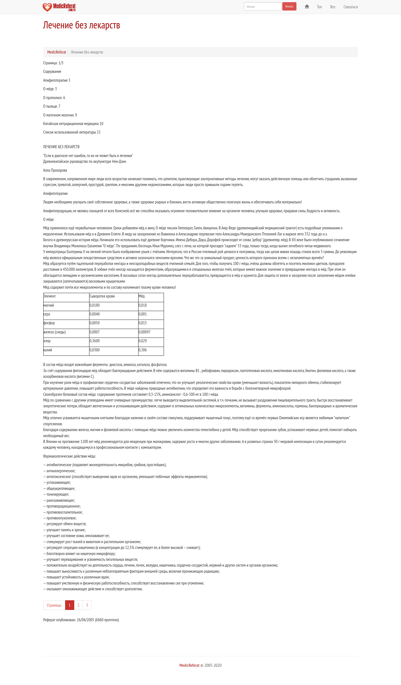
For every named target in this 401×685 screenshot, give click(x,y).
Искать (289, 6)
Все (332, 6)
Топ (319, 6)
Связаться (351, 6)
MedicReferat (56, 52)
